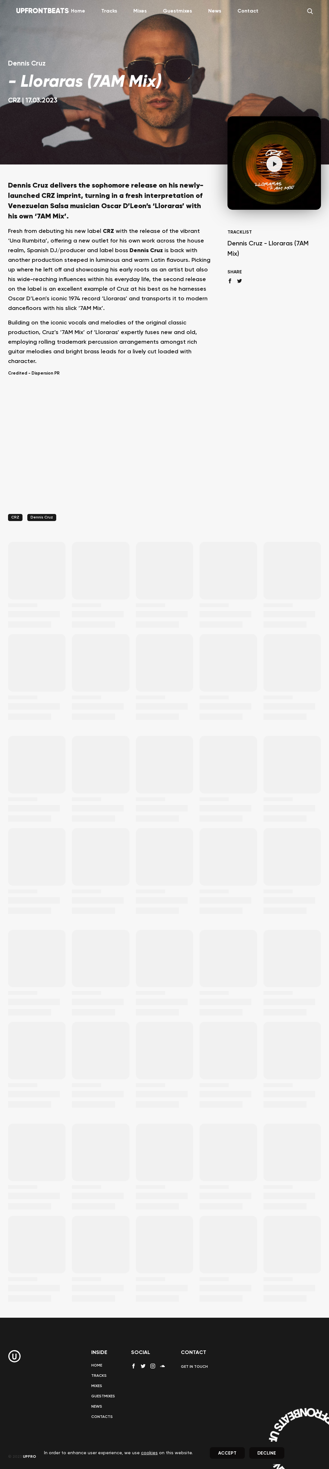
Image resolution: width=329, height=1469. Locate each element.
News (214, 11)
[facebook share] (229, 281)
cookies (149, 1453)
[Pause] (274, 164)
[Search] (310, 11)
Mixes (140, 11)
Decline (266, 1453)
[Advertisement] (109, 453)
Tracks (109, 11)
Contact (247, 11)
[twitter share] (239, 281)
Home (78, 11)
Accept (227, 1453)
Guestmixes (177, 11)
